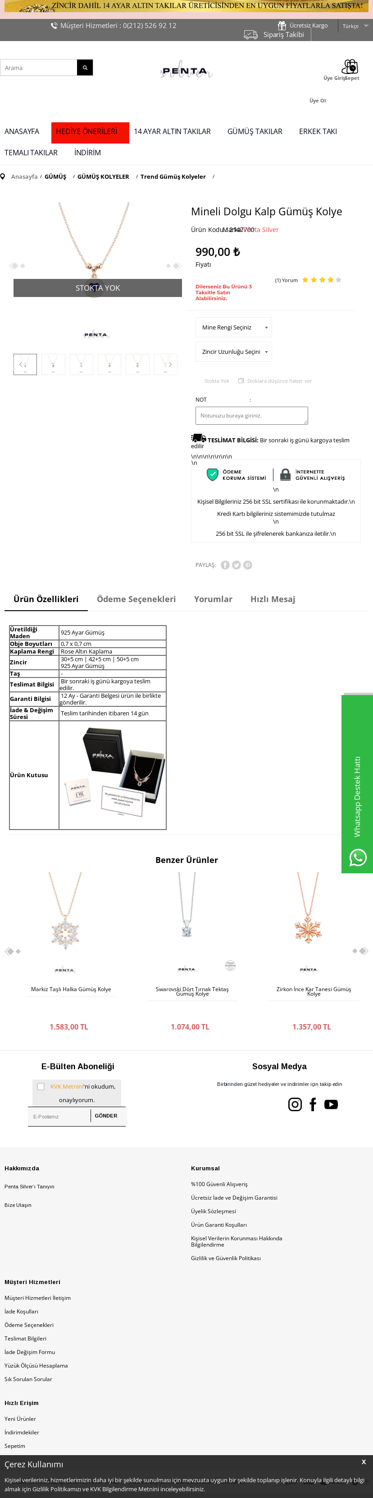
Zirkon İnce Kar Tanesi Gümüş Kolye (192, 991)
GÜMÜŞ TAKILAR (255, 131)
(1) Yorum (286, 280)
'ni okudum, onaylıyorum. (76, 1074)
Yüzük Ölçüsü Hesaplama (36, 1347)
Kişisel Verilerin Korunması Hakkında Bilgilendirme (236, 1223)
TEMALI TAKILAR (31, 153)
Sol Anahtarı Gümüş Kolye (314, 989)
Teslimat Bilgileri (25, 1320)
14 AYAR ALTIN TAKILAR (172, 131)
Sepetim (15, 1428)
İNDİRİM (87, 153)
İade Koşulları (21, 1293)
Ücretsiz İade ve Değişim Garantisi (234, 1179)
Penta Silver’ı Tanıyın (30, 1168)
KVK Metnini (66, 1068)
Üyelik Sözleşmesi (213, 1193)
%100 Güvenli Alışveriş (219, 1166)
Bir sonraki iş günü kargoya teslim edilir (270, 443)
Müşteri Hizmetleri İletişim (38, 1280)
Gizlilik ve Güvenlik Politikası (226, 1240)
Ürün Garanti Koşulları (219, 1206)
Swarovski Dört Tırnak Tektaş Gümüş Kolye (71, 991)
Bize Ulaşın (18, 1187)
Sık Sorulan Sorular (28, 1361)
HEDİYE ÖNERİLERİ (86, 131)
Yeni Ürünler (20, 1401)
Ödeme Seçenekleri (29, 1307)
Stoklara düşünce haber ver (279, 380)
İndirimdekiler (22, 1414)
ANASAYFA (22, 131)
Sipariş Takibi (284, 34)
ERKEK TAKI (318, 131)
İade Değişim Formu (30, 1334)
